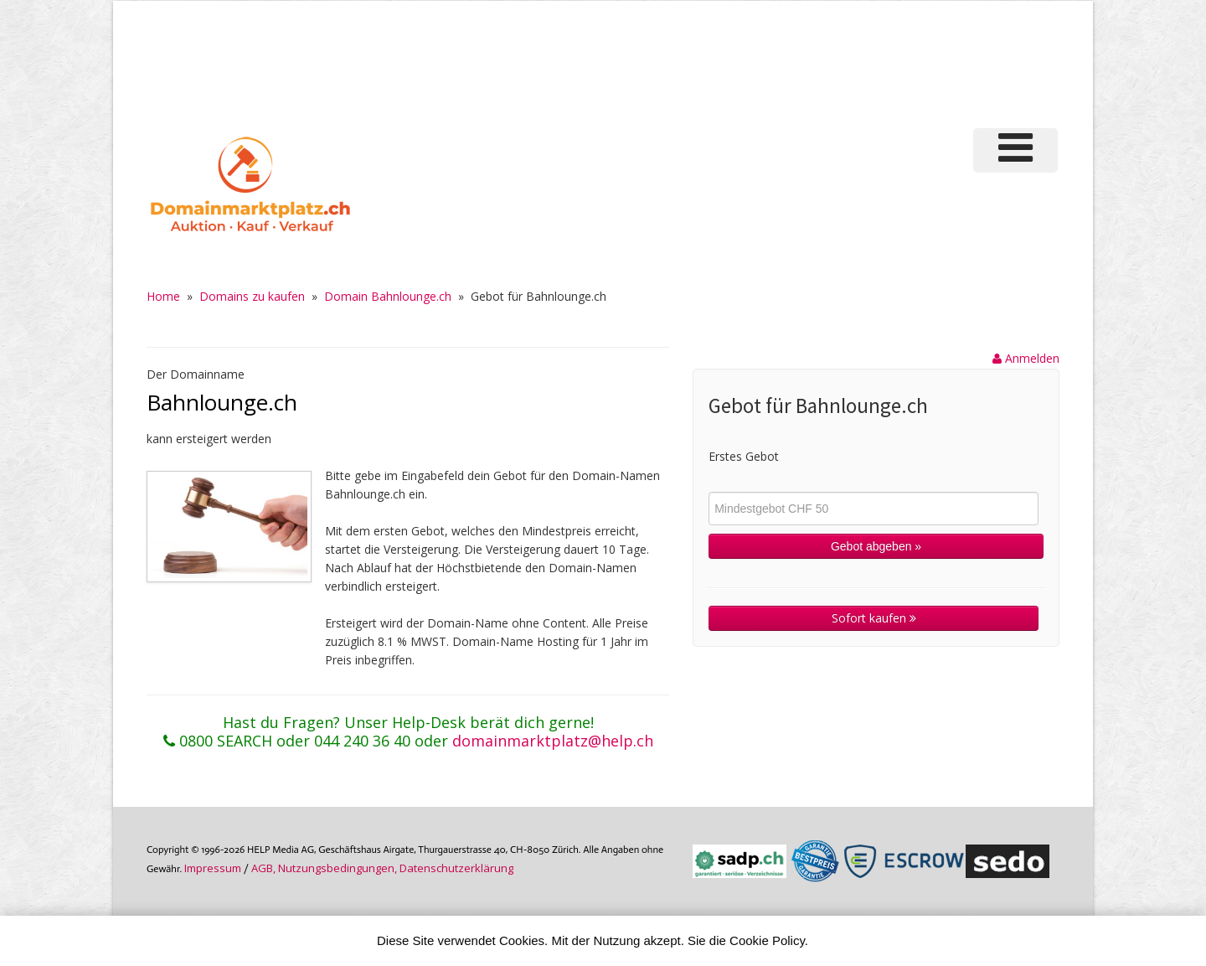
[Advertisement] (778, 62)
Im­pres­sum (212, 868)
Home (163, 296)
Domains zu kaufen (252, 296)
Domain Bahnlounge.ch (387, 296)
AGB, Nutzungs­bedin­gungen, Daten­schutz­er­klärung (382, 868)
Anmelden (1025, 358)
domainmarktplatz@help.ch (552, 741)
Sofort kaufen (874, 618)
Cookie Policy (767, 940)
